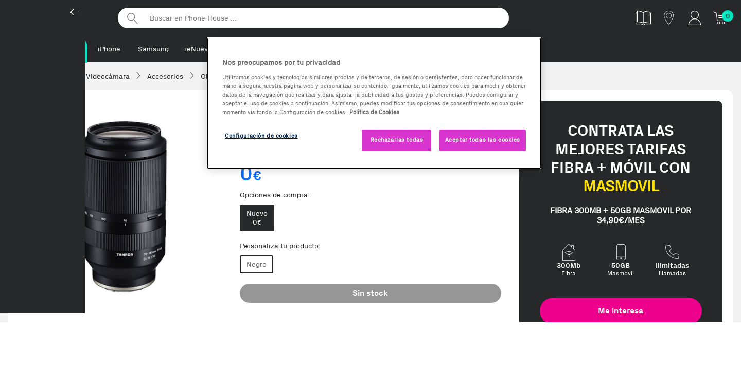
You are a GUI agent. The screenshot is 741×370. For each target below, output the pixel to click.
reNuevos (200, 49)
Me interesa (620, 312)
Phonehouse (56, 17)
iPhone (109, 49)
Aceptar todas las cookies (482, 139)
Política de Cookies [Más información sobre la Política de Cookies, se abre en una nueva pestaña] (374, 112)
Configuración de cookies (261, 135)
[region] (374, 103)
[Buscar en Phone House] (313, 18)
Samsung (153, 49)
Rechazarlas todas (397, 139)
